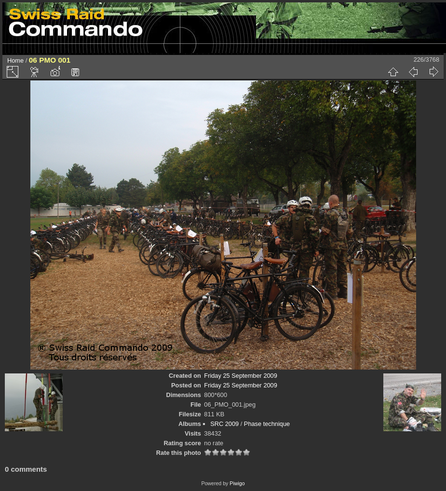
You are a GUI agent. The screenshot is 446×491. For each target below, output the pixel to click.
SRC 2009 (224, 423)
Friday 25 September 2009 (240, 375)
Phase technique (267, 423)
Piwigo (237, 483)
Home (15, 60)
